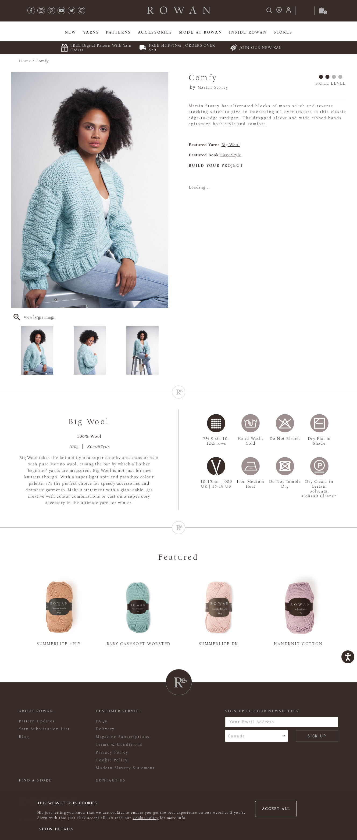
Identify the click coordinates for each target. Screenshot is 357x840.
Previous (14, 350)
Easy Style (230, 155)
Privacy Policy (112, 752)
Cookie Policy (146, 818)
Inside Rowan (248, 32)
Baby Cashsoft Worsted (139, 644)
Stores (283, 32)
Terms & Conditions (119, 744)
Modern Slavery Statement (125, 768)
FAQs (102, 721)
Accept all (276, 809)
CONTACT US (111, 780)
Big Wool (231, 144)
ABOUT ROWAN (36, 711)
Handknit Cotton (298, 644)
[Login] (288, 11)
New (70, 32)
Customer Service (119, 711)
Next (164, 350)
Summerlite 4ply (59, 644)
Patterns (118, 32)
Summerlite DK (218, 644)
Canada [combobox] (236, 735)
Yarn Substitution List (44, 729)
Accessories (155, 32)
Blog (24, 736)
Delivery (105, 729)
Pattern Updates (37, 721)
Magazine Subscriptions (123, 736)
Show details (56, 829)
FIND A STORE (35, 780)
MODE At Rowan (200, 32)
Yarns (91, 32)
